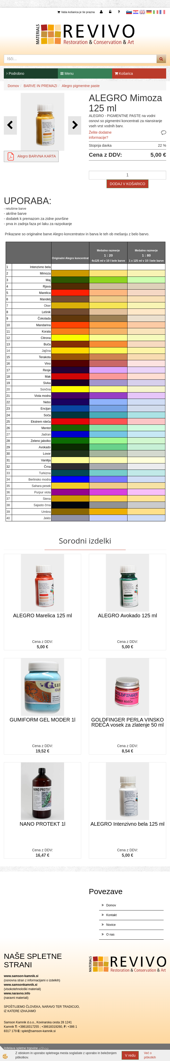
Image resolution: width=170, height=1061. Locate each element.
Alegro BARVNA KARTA (36, 156)
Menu (66, 73)
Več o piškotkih (150, 1055)
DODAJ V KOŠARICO (127, 184)
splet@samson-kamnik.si (39, 1031)
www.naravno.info (17, 993)
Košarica (124, 73)
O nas (110, 934)
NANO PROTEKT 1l (43, 824)
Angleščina (142, 12)
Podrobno (15, 73)
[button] (74, 125)
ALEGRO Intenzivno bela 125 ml (127, 824)
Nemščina (149, 12)
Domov (13, 86)
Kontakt (111, 915)
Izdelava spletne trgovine (21, 1048)
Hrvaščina (136, 12)
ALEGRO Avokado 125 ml (127, 615)
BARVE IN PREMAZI (40, 86)
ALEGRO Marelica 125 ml (42, 615)
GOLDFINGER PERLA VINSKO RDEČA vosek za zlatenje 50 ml (127, 722)
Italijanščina (155, 12)
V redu (130, 1055)
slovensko (129, 12)
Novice (111, 925)
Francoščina (162, 12)
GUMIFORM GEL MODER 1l (42, 720)
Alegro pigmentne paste (81, 86)
